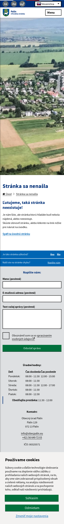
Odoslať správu (32, 348)
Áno (52, 254)
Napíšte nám (54, 262)
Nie (59, 254)
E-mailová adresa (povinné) (19, 292)
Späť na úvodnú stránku (16, 234)
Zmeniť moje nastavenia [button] (32, 516)
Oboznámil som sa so (32, 337)
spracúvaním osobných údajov (32, 337)
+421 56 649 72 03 (32, 437)
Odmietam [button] (32, 508)
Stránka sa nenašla (27, 194)
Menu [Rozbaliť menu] (53, 12)
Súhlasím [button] (31, 498)
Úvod (7, 194)
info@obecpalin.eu (32, 433)
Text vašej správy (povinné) (19, 306)
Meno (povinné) (12, 278)
